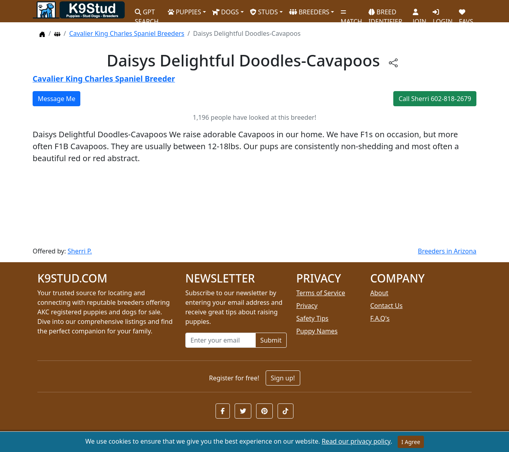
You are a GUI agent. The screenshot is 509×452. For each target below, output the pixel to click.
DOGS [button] (225, 12)
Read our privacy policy (356, 441)
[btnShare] (393, 62)
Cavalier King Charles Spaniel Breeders (127, 33)
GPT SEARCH (147, 13)
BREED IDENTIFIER (385, 13)
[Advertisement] (254, 205)
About (379, 292)
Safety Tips (312, 318)
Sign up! (283, 378)
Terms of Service (320, 292)
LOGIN (443, 14)
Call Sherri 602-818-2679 (434, 98)
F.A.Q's (380, 318)
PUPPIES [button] (184, 12)
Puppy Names (317, 331)
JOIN (419, 14)
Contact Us (386, 305)
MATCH (351, 14)
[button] (223, 411)
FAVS (466, 14)
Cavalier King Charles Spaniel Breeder (104, 78)
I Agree (410, 442)
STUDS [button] (264, 12)
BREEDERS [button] (309, 12)
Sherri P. (80, 251)
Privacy (306, 305)
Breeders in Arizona (447, 251)
